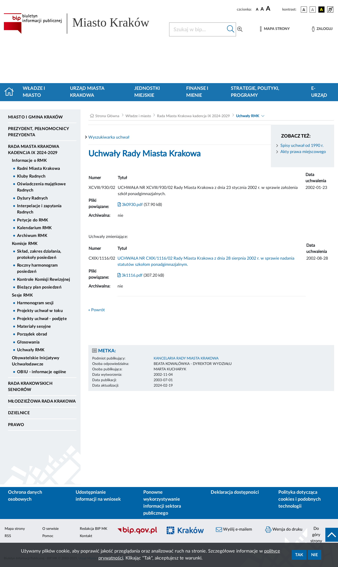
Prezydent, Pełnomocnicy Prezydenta (38, 132)
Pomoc (47, 536)
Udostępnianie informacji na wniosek (98, 496)
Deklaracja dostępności (235, 492)
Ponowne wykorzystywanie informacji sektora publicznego (162, 503)
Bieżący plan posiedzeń (39, 287)
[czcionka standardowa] (257, 9)
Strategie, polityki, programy (255, 92)
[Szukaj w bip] (230, 29)
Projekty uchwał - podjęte (42, 319)
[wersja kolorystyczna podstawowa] (304, 9)
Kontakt (86, 536)
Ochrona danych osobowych (25, 496)
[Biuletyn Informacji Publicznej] (137, 533)
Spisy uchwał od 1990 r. (302, 145)
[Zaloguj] (322, 29)
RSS (8, 536)
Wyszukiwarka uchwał (108, 137)
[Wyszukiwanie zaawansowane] (239, 29)
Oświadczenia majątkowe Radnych (41, 187)
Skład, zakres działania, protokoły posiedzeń (39, 254)
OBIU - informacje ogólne (41, 372)
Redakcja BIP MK (93, 529)
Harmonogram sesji (35, 303)
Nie (314, 555)
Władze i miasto (34, 92)
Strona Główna (107, 116)
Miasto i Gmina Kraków (35, 117)
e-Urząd (319, 92)
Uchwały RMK (31, 350)
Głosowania (28, 342)
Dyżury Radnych (32, 198)
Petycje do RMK (32, 220)
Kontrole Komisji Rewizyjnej (43, 279)
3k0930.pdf (130, 205)
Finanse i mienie (197, 92)
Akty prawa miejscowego (303, 152)
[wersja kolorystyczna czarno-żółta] (321, 9)
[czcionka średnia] (262, 9)
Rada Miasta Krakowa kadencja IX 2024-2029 (33, 150)
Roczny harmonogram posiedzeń (37, 268)
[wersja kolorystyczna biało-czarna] (313, 9)
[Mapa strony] (275, 29)
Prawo (16, 425)
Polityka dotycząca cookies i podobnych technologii (299, 499)
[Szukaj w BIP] (197, 29)
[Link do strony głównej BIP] (83, 23)
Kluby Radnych (31, 176)
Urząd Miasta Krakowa (87, 92)
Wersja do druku (283, 529)
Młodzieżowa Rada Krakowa (42, 401)
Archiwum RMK (32, 236)
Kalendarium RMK (34, 228)
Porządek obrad (32, 334)
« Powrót (96, 310)
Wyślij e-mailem (234, 529)
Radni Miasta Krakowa (38, 168)
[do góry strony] (322, 534)
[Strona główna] (11, 92)
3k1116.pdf (130, 275)
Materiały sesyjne (34, 326)
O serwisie (50, 529)
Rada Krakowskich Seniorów (30, 386)
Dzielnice (19, 413)
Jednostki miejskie (147, 92)
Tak (299, 555)
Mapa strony (15, 529)
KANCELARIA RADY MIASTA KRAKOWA (186, 358)
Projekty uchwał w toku (40, 311)
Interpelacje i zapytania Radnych (39, 209)
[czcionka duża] (273, 8)
